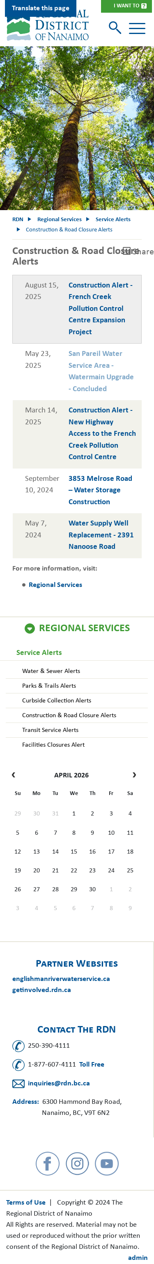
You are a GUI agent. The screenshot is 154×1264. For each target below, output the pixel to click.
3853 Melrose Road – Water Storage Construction (100, 490)
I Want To (126, 6)
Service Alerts (39, 653)
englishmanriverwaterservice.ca (61, 979)
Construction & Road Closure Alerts (69, 715)
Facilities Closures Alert (53, 745)
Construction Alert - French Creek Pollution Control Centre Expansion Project (101, 309)
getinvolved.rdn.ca (41, 990)
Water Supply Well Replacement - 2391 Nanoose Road (101, 535)
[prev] (15, 776)
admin (138, 1258)
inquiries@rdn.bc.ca (59, 1083)
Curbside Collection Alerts (56, 701)
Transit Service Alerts (50, 730)
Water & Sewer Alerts (51, 671)
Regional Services (84, 628)
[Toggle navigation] (137, 29)
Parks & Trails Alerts (49, 686)
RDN (17, 220)
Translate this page (40, 8)
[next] (132, 776)
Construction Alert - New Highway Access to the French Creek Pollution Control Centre (102, 434)
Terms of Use (26, 1203)
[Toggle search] (116, 28)
